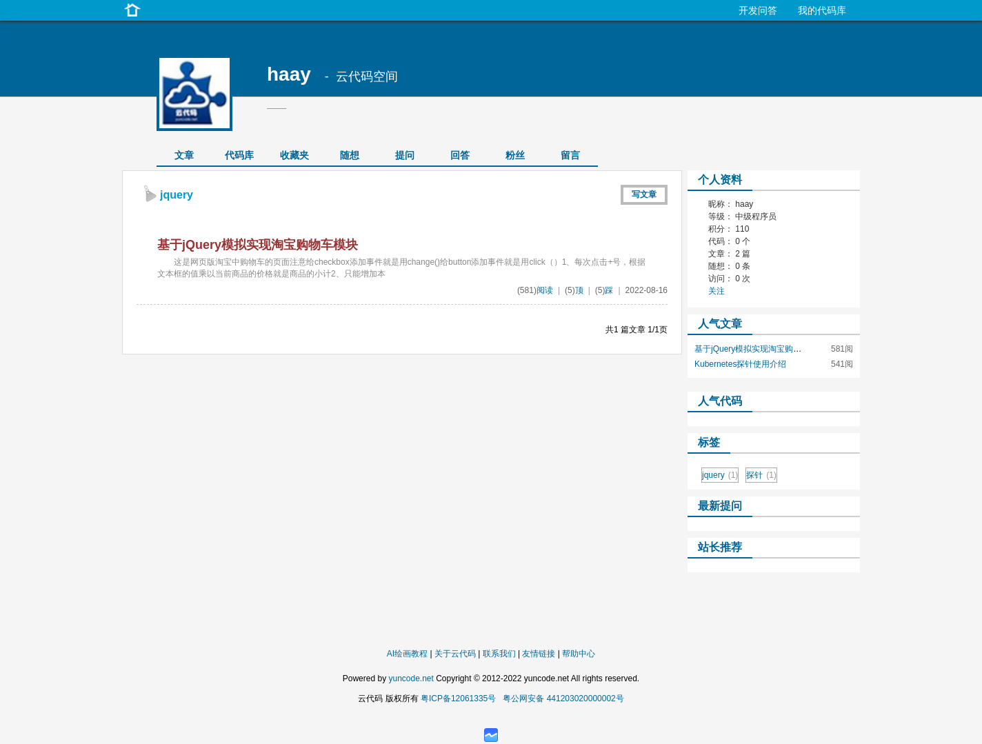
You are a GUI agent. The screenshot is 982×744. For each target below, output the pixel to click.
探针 (761, 475)
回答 (460, 155)
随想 (349, 155)
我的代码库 (822, 10)
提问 (404, 155)
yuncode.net (410, 678)
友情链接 (538, 653)
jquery (720, 475)
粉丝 (515, 155)
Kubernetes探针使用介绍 (740, 364)
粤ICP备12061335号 (458, 698)
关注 (716, 291)
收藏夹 (294, 155)
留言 (570, 155)
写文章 (644, 194)
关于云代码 (455, 653)
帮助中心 (578, 653)
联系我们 (499, 653)
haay (289, 74)
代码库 (239, 155)
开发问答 (758, 10)
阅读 (545, 290)
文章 (184, 155)
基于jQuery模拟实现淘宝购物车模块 (257, 245)
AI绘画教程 (407, 653)
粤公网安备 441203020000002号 (563, 698)
